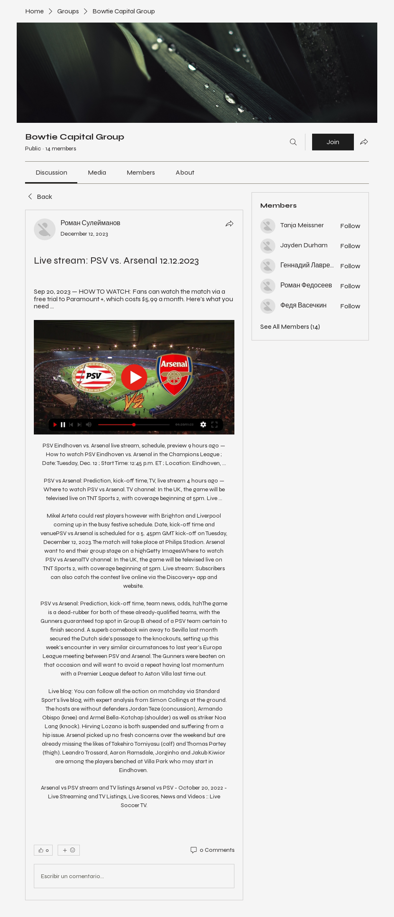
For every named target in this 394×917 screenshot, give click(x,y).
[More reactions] (69, 850)
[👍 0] (43, 850)
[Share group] (364, 142)
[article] (134, 555)
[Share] (229, 223)
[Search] (293, 142)
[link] (51, 172)
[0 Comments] (211, 850)
